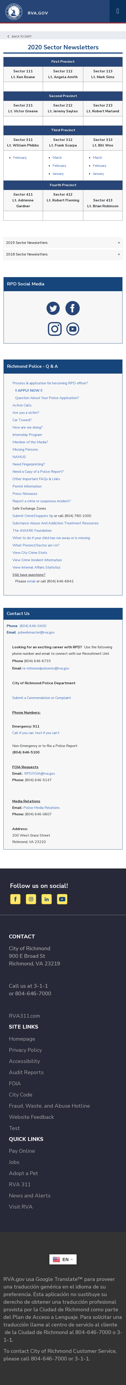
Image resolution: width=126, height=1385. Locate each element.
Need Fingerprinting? (28, 464)
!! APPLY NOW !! (28, 390)
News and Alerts (30, 1195)
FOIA (15, 1083)
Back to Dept (19, 37)
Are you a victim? (25, 412)
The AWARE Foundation (32, 530)
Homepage (22, 1038)
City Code (20, 1094)
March (57, 157)
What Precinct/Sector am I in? (35, 545)
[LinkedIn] (47, 899)
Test (14, 1128)
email (31, 581)
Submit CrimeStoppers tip (33, 515)
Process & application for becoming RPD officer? (50, 383)
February (20, 157)
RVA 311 (20, 1184)
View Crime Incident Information (37, 560)
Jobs (14, 1162)
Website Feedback (31, 1117)
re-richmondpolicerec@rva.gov (45, 668)
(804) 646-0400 (33, 625)
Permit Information (27, 486)
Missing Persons (25, 449)
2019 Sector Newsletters (27, 242)
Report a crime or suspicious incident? (42, 501)
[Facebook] (16, 899)
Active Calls (22, 405)
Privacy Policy (25, 1050)
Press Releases (24, 493)
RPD (28, 773)
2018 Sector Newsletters (27, 254)
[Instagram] (32, 899)
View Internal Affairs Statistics (36, 567)
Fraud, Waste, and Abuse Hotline (49, 1105)
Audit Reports (26, 1072)
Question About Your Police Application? (47, 397)
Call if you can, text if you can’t (35, 732)
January (58, 173)
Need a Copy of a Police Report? (38, 471)
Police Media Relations (41, 807)
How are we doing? (28, 427)
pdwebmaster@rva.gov (36, 632)
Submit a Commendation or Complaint (41, 697)
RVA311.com (24, 1015)
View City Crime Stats (29, 552)
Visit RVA (21, 1206)
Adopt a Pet (23, 1173)
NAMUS (19, 456)
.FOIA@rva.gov (43, 773)
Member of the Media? (30, 442)
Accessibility (24, 1061)
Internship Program (27, 434)
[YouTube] (62, 899)
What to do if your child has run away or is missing (51, 538)
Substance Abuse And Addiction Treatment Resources (55, 523)
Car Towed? (22, 420)
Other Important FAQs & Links (36, 479)
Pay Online (22, 1151)
